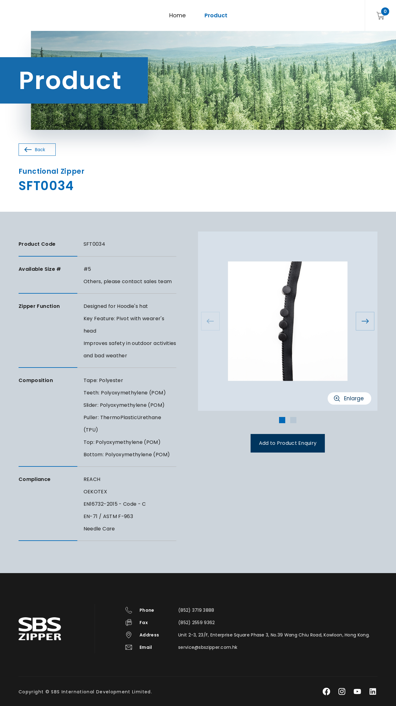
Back (40, 150)
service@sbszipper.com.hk (207, 647)
